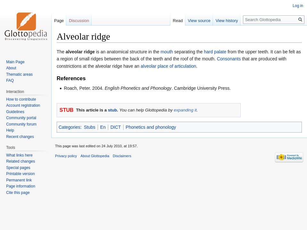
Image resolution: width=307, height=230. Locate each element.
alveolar (148, 66)
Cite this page (17, 192)
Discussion (79, 20)
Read (178, 20)
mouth (167, 51)
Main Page (15, 62)
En (103, 127)
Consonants (229, 58)
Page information (20, 186)
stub (112, 110)
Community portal (21, 118)
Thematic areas (19, 74)
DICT (115, 127)
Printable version (20, 174)
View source (199, 20)
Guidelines (15, 112)
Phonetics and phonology (151, 127)
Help (10, 130)
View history (226, 20)
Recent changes (20, 136)
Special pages (18, 167)
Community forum (21, 124)
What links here (19, 155)
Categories (69, 127)
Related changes (20, 161)
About (11, 68)
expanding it (185, 110)
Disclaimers (122, 156)
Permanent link (19, 180)
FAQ (10, 80)
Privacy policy (66, 156)
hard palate (215, 51)
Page (59, 20)
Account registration (23, 105)
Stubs (89, 127)
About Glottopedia (95, 156)
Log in (298, 6)
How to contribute (21, 99)
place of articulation (177, 66)
